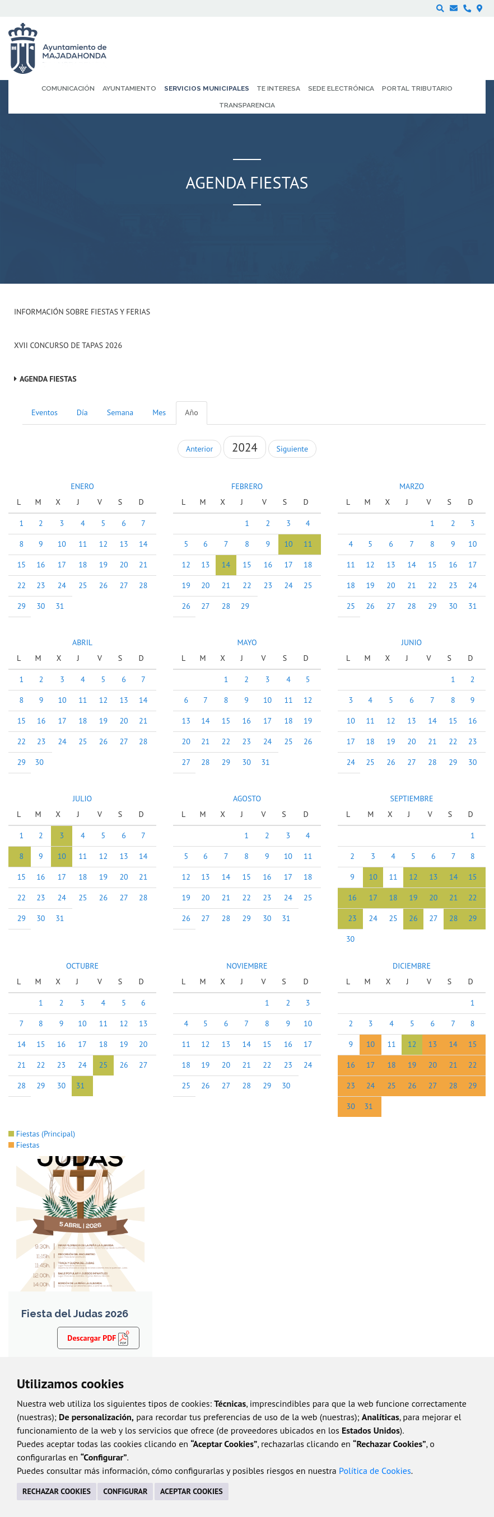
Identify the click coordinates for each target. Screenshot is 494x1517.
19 (103, 565)
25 (82, 585)
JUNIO (412, 642)
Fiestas (23, 1145)
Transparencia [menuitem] (247, 105)
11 (82, 544)
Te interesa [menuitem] (278, 88)
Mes (159, 412)
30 (40, 606)
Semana (120, 412)
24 (62, 585)
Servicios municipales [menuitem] (206, 88)
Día (82, 412)
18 (82, 565)
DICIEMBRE (412, 966)
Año (191, 412)
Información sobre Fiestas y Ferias (82, 312)
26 (103, 585)
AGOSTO (247, 798)
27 (123, 585)
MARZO (411, 486)
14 (143, 544)
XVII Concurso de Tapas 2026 (68, 345)
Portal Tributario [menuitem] (417, 88)
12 (103, 544)
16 (40, 565)
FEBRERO (247, 486)
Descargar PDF (98, 1337)
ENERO (82, 486)
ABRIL (82, 642)
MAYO (247, 642)
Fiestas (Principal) (41, 1134)
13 (123, 544)
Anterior (199, 449)
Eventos (44, 412)
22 (21, 585)
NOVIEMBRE (246, 966)
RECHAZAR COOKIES (56, 1491)
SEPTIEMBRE (411, 798)
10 (62, 544)
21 (143, 565)
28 (143, 585)
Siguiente (292, 449)
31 (59, 606)
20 (123, 565)
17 (62, 565)
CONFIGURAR (125, 1491)
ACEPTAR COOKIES (191, 1491)
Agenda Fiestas (48, 379)
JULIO (82, 798)
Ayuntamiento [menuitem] (129, 88)
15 (21, 565)
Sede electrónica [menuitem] (341, 88)
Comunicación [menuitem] (68, 88)
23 (40, 585)
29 (21, 606)
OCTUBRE (82, 966)
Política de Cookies (375, 1470)
